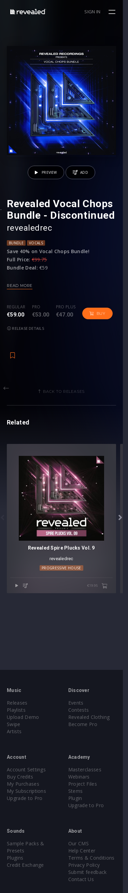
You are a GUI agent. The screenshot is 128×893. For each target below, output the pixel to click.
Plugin (78, 798)
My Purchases (23, 784)
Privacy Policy (86, 865)
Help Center (84, 850)
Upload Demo (23, 717)
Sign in (98, 12)
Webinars (82, 776)
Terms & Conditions (94, 857)
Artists (14, 731)
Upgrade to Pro (24, 798)
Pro (36, 312)
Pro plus (66, 312)
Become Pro (85, 724)
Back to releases (66, 396)
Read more (19, 290)
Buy (97, 318)
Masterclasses (87, 769)
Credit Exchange (25, 865)
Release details (25, 333)
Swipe (13, 724)
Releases (17, 702)
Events (78, 702)
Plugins (15, 857)
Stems (78, 791)
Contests (81, 710)
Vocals (36, 248)
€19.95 (103, 596)
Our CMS (81, 843)
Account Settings (26, 769)
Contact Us (84, 879)
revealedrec (29, 233)
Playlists (16, 710)
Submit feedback (90, 872)
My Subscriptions (26, 791)
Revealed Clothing (91, 717)
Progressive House (64, 578)
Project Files (85, 784)
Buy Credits (20, 776)
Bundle (16, 248)
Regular (16, 312)
